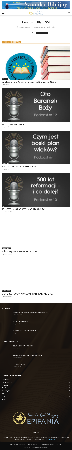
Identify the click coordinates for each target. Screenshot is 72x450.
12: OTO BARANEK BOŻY (13, 124)
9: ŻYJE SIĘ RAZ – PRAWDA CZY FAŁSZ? (20, 251)
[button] (3, 12)
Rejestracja (59, 444)
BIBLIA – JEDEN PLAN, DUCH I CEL (23, 346)
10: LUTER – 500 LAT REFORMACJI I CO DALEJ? (23, 209)
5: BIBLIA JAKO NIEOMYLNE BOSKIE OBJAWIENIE (27, 355)
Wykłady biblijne (6, 121)
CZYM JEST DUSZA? (19, 364)
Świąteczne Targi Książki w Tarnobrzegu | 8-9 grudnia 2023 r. (29, 82)
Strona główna (14, 444)
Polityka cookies (44, 444)
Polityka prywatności (32, 444)
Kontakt (52, 444)
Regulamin (22, 444)
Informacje (5, 78)
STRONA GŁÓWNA (42, 33)
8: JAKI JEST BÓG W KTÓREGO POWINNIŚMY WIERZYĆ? (27, 294)
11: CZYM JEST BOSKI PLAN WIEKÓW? (19, 167)
